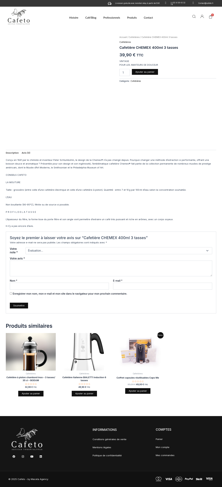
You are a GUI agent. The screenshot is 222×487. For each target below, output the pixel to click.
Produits (132, 17)
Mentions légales (102, 447)
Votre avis (17, 258)
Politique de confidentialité (107, 455)
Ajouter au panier (144, 71)
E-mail (117, 280)
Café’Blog (90, 17)
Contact (148, 17)
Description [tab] (12, 152)
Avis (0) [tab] (26, 152)
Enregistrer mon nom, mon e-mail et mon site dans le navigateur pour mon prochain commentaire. (70, 293)
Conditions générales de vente (109, 439)
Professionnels (111, 17)
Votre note (14, 250)
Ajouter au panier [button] (30, 393)
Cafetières (134, 37)
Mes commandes (165, 455)
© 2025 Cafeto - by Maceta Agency (28, 479)
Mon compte (162, 447)
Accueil (123, 37)
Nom (13, 280)
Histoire (73, 17)
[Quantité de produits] (124, 72)
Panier (159, 439)
